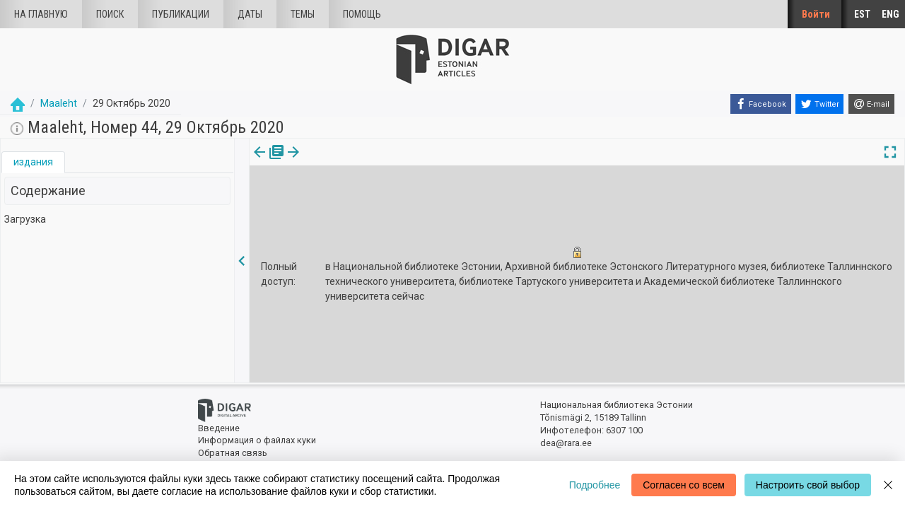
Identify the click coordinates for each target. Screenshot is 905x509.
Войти (816, 14)
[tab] (33, 162)
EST (862, 14)
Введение (219, 428)
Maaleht (58, 103)
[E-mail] (871, 104)
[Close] (888, 485)
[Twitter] (819, 104)
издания (33, 162)
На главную (41, 14)
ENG (890, 14)
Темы (303, 14)
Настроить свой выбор (808, 485)
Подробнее (595, 485)
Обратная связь (232, 452)
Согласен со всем (684, 485)
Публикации (180, 14)
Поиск (110, 14)
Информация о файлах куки (257, 440)
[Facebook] (760, 104)
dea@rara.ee (566, 443)
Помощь (362, 14)
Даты (250, 14)
